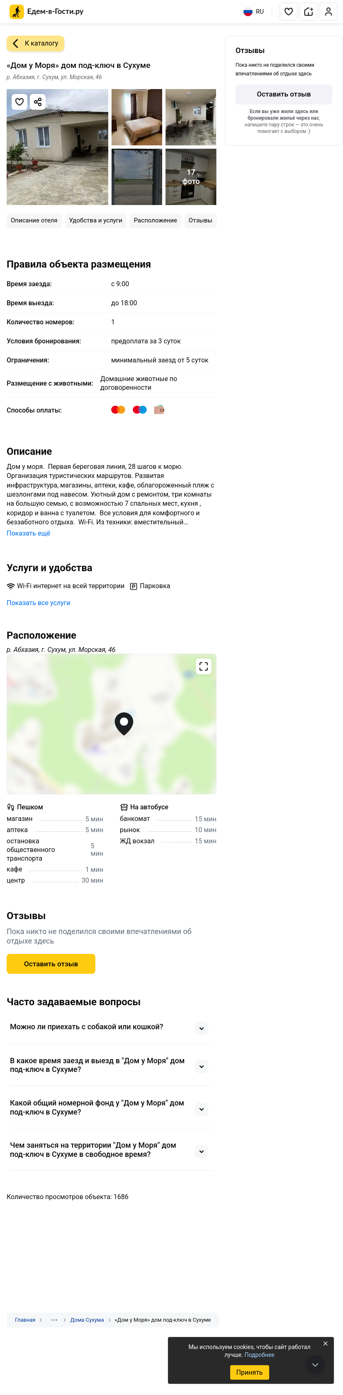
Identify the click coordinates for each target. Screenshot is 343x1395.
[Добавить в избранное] (19, 102)
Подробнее (259, 1355)
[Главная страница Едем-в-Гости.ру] (46, 12)
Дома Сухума (87, 1320)
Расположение (155, 220)
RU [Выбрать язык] (253, 11)
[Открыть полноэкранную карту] (112, 724)
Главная (25, 1320)
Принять (249, 1372)
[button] (288, 11)
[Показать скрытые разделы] (54, 1320)
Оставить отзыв (51, 964)
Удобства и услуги (95, 220)
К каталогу (32, 43)
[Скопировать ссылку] (38, 102)
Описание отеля (34, 220)
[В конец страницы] (315, 1364)
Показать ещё (28, 533)
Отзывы (200, 220)
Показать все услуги (39, 603)
